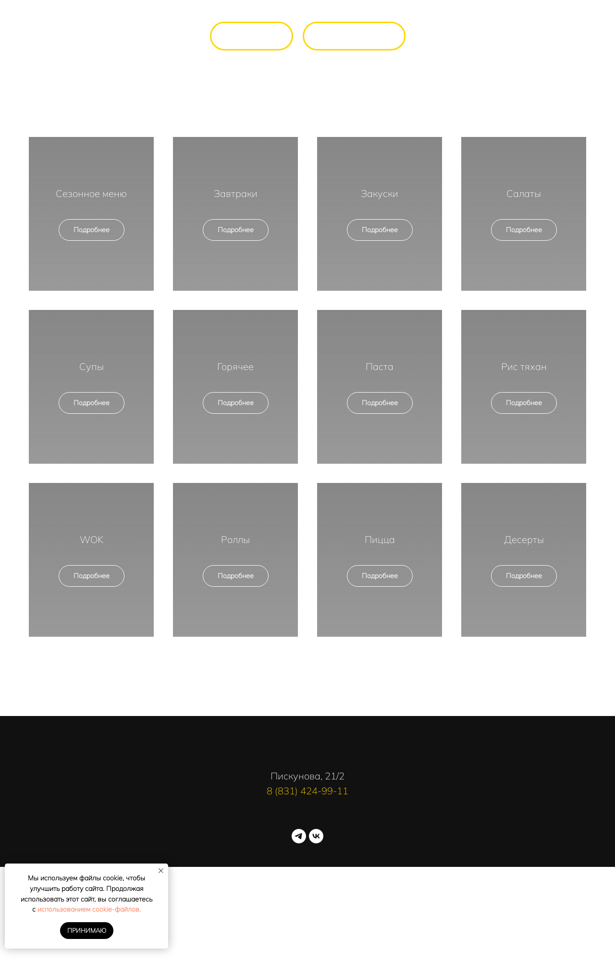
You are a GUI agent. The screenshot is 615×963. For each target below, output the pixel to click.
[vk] (316, 836)
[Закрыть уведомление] (161, 871)
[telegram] (299, 836)
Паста (380, 366)
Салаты (523, 193)
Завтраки (236, 193)
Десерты (524, 539)
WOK (91, 539)
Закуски (379, 193)
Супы (91, 366)
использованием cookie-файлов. (89, 909)
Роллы (235, 539)
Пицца (380, 539)
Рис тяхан (524, 366)
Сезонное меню (91, 193)
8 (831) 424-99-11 (307, 791)
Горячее (235, 366)
